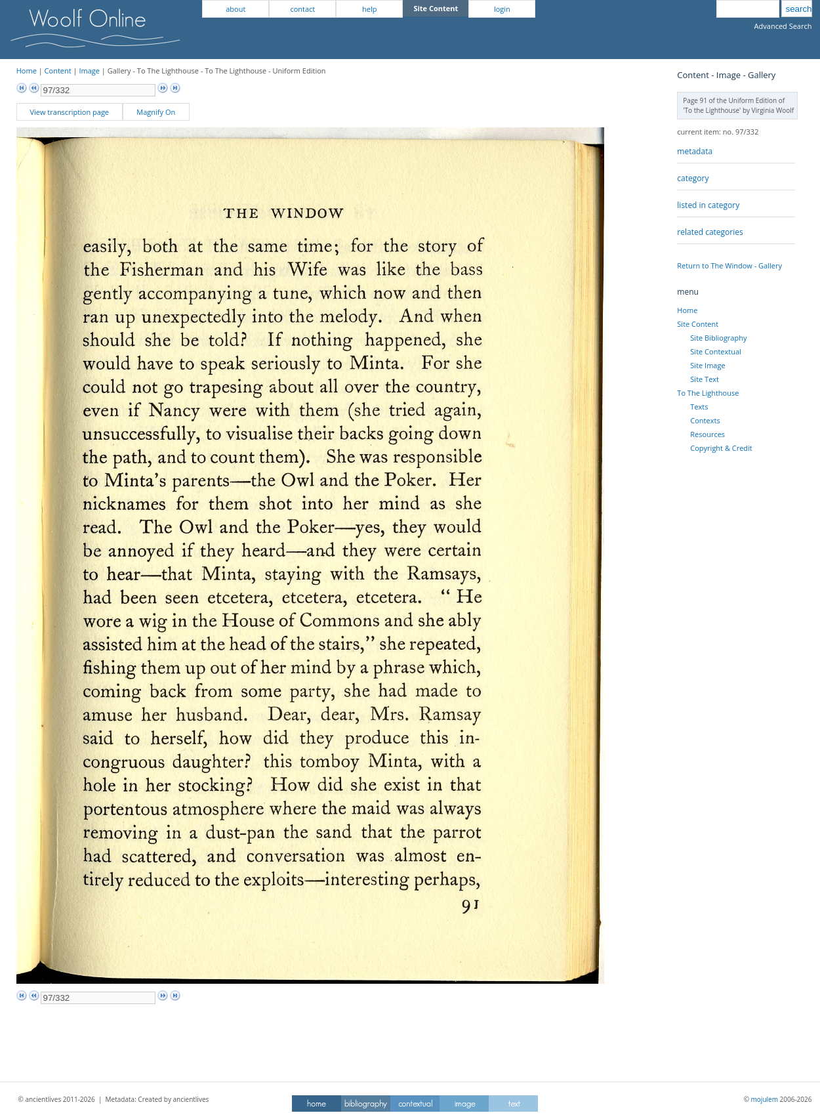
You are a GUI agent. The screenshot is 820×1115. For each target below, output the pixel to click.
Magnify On (155, 112)
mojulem (764, 1099)
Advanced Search (783, 26)
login (502, 9)
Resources (707, 434)
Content (58, 70)
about (235, 9)
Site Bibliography (718, 338)
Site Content (697, 324)
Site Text (704, 379)
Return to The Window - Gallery (729, 265)
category (692, 178)
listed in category (708, 205)
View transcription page (69, 112)
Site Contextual (715, 351)
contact (302, 9)
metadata (694, 151)
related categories (710, 232)
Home (26, 70)
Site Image (707, 365)
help (369, 9)
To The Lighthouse (708, 393)
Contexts (705, 420)
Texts (699, 406)
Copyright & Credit (721, 448)
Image (89, 70)
